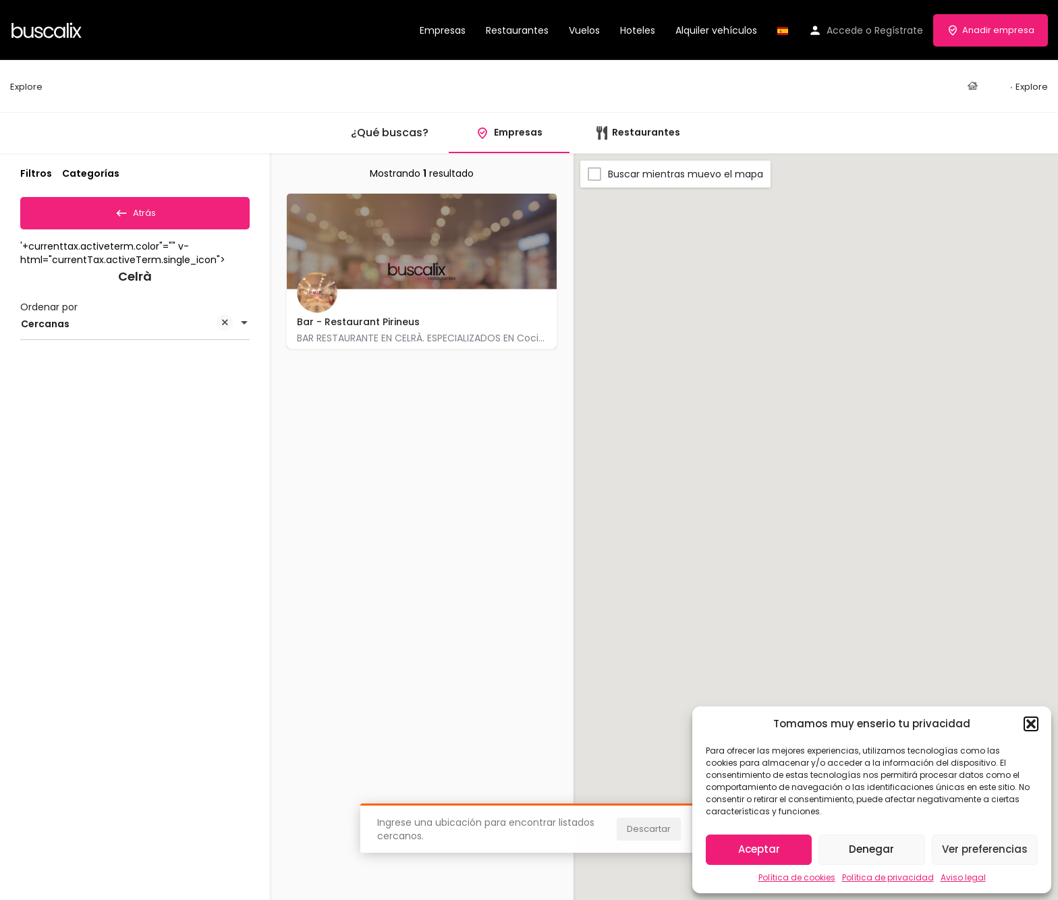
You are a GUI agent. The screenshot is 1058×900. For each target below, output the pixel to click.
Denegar (871, 849)
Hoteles (637, 30)
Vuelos (584, 30)
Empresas (443, 30)
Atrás (135, 210)
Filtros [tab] (36, 173)
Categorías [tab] (90, 173)
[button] (1031, 724)
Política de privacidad (888, 877)
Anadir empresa (990, 30)
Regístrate (898, 30)
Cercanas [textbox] (127, 329)
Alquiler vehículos (716, 30)
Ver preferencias (985, 849)
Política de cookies (796, 877)
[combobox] (135, 328)
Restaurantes (517, 30)
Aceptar (759, 849)
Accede (845, 30)
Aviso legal (963, 877)
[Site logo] (48, 29)
